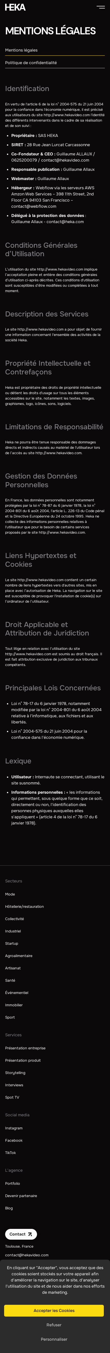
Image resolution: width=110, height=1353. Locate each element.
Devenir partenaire (21, 1195)
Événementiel (16, 992)
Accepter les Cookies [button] (54, 1310)
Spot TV (12, 1097)
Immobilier (14, 1005)
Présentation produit (23, 1060)
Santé (10, 980)
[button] (101, 7)
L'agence (14, 1170)
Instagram (14, 1128)
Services (13, 1035)
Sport (10, 1017)
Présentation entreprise (25, 1048)
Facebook (13, 1140)
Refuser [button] (54, 1325)
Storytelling (15, 1072)
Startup (11, 943)
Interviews (14, 1085)
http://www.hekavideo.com (67, 115)
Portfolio (12, 1183)
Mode (10, 894)
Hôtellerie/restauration (24, 906)
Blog (9, 1208)
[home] (15, 7)
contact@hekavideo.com (27, 1255)
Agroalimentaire (18, 955)
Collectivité (14, 919)
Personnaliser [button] (54, 1339)
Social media (17, 1115)
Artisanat (13, 968)
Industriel (13, 931)
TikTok (10, 1152)
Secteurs (13, 881)
